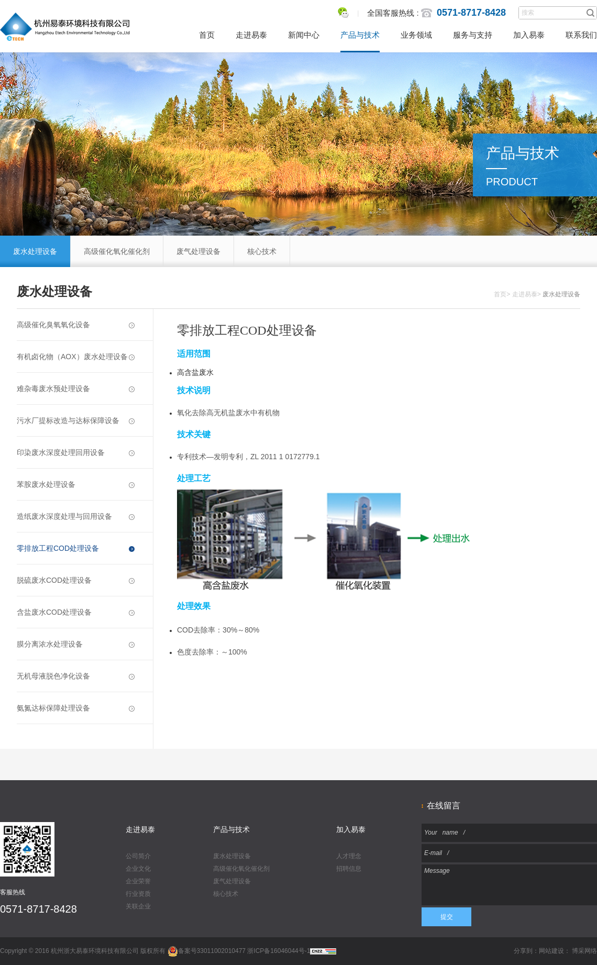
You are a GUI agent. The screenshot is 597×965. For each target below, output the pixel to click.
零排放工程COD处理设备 (76, 548)
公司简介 (138, 856)
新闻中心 (303, 34)
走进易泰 (251, 34)
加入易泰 (529, 34)
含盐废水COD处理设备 (76, 612)
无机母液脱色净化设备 (76, 676)
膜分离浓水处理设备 (76, 644)
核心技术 (262, 251)
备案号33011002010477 (207, 951)
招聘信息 (348, 868)
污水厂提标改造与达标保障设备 (76, 420)
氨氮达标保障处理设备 (76, 708)
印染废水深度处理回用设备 (76, 452)
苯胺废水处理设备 (76, 484)
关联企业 (138, 906)
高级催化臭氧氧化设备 (76, 324)
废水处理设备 (35, 251)
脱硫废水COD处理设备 (76, 580)
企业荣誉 (138, 881)
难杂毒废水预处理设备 (76, 388)
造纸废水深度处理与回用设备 (76, 516)
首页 (207, 34)
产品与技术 (360, 34)
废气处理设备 (198, 251)
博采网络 (584, 951)
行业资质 (138, 893)
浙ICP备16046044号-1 (278, 951)
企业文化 (138, 868)
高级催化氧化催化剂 (117, 251)
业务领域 (416, 34)
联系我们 (581, 34)
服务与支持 (472, 34)
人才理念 (348, 856)
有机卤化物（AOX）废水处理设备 (76, 356)
